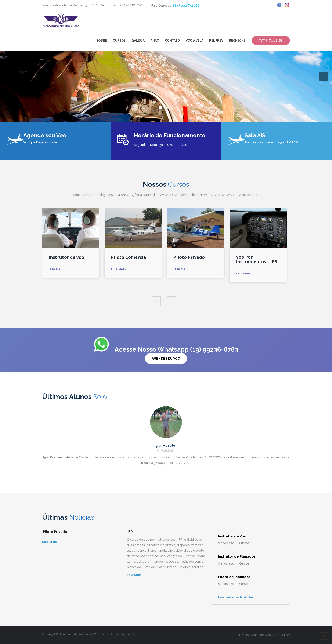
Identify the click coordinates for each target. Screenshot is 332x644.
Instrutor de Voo (232, 536)
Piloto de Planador (234, 577)
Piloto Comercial (129, 257)
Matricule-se (271, 40)
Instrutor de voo (66, 257)
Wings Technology (277, 635)
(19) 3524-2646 (186, 5)
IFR (130, 532)
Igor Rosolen (166, 445)
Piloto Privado (189, 257)
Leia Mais (55, 269)
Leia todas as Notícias (235, 597)
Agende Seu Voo (166, 358)
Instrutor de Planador (236, 557)
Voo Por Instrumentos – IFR (256, 259)
